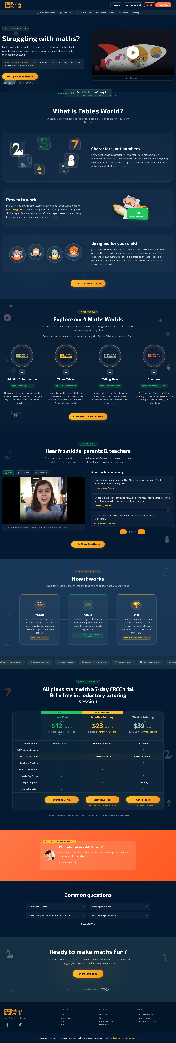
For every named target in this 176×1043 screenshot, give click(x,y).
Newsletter (104, 1027)
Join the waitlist (133, 5)
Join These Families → (88, 546)
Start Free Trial (88, 976)
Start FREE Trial (62, 802)
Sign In (150, 5)
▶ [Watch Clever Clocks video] (110, 374)
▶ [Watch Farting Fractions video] (154, 374)
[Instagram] (13, 1027)
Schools (116, 5)
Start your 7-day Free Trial (88, 419)
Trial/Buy (163, 5)
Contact (63, 1027)
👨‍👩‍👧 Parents (23, 475)
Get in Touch (143, 802)
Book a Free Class (107, 1023)
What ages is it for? (102, 909)
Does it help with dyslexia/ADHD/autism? (50, 917)
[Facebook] (6, 1027)
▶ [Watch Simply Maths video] (22, 374)
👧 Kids (8, 475)
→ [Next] (142, 534)
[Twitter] (20, 1027)
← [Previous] (124, 534)
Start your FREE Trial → (88, 283)
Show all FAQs (88, 926)
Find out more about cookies (126, 1038)
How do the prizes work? (105, 917)
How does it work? (39, 909)
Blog (62, 1023)
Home (63, 1017)
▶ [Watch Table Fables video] (66, 374)
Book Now (67, 865)
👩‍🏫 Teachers (41, 475)
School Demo (66, 1020)
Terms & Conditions (147, 1023)
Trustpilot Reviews (146, 1017)
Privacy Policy (144, 1020)
